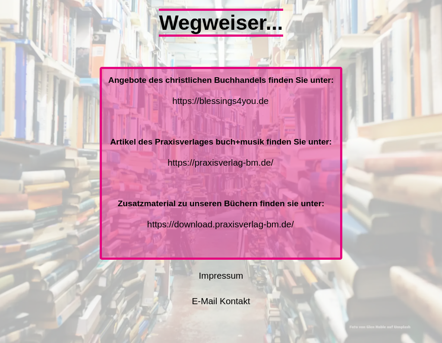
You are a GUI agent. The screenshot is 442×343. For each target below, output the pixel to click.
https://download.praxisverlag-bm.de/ (220, 224)
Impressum (221, 275)
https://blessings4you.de (220, 101)
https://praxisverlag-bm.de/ (220, 162)
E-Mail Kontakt (221, 301)
